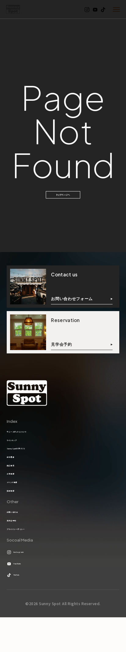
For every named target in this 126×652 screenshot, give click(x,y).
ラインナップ (17, 453)
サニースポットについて (28, 442)
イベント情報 (18, 507)
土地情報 (15, 496)
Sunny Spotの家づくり (28, 464)
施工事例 (15, 485)
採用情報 (15, 517)
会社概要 (15, 474)
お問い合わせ (19, 541)
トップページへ (63, 199)
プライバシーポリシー (26, 563)
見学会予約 (17, 552)
